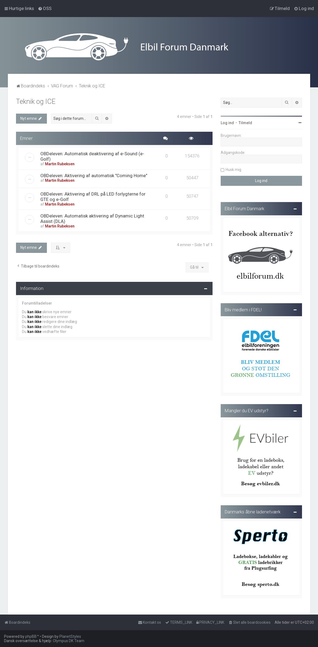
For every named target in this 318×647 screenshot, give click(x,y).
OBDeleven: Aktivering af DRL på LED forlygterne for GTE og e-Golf (93, 195)
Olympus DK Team (68, 641)
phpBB (31, 636)
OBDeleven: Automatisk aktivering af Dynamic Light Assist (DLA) (92, 217)
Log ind (227, 122)
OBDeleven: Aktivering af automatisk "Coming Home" (93, 174)
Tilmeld (245, 122)
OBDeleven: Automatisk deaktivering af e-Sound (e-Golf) (92, 155)
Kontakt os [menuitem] (149, 622)
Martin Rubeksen (60, 163)
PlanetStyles (70, 636)
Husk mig (233, 168)
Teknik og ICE (36, 100)
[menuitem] (45, 8)
